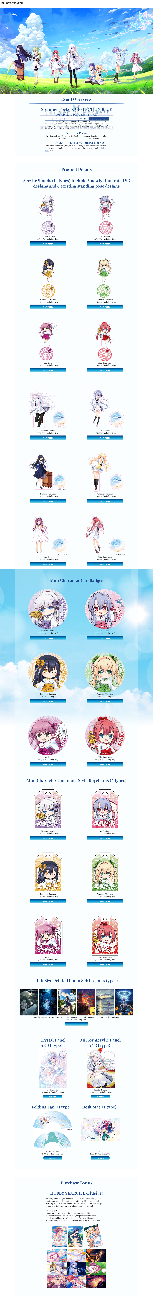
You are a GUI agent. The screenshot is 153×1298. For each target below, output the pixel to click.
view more (48, 243)
